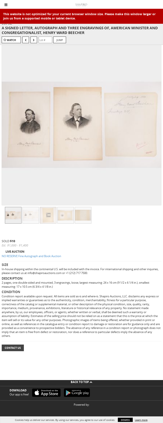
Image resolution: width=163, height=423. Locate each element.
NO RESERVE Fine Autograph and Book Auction (31, 256)
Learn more (141, 420)
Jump (59, 40)
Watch (11, 40)
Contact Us (13, 348)
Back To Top (81, 382)
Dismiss (125, 420)
